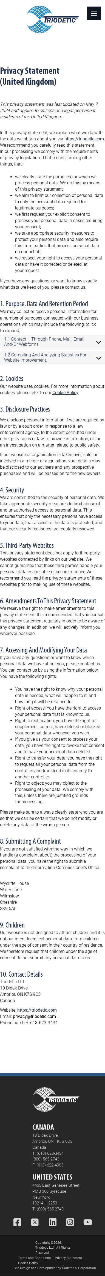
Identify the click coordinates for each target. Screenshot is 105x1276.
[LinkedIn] (52, 1223)
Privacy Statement (68, 1258)
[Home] (52, 19)
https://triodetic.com (84, 138)
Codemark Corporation (79, 1268)
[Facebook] (17, 1223)
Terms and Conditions (34, 1258)
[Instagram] (70, 1223)
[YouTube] (87, 1223)
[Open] (94, 13)
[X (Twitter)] (34, 1223)
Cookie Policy (65, 392)
